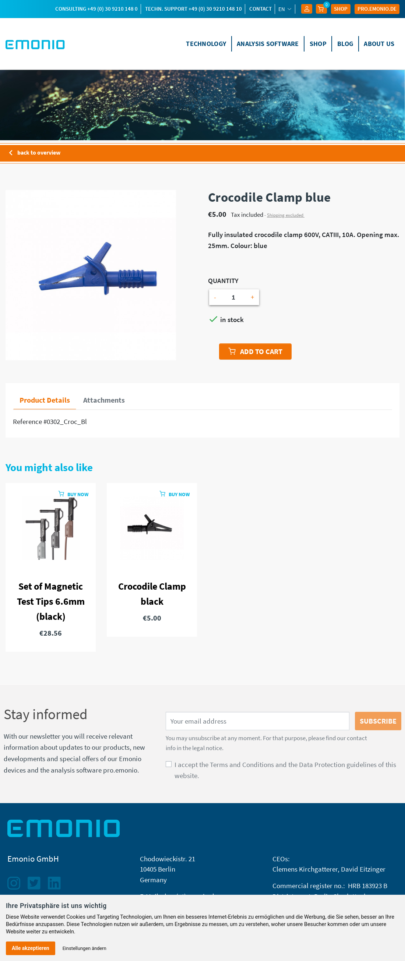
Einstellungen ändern (84, 948)
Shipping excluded (285, 215)
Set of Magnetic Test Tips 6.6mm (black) (51, 601)
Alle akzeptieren (30, 948)
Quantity (223, 280)
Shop (341, 8)
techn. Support (193, 8)
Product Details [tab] (45, 399)
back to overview (33, 153)
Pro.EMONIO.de (377, 8)
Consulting (96, 8)
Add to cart (255, 351)
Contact (260, 8)
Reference (27, 421)
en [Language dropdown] (282, 9)
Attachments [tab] (104, 399)
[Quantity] (233, 297)
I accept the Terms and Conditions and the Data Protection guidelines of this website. (285, 770)
